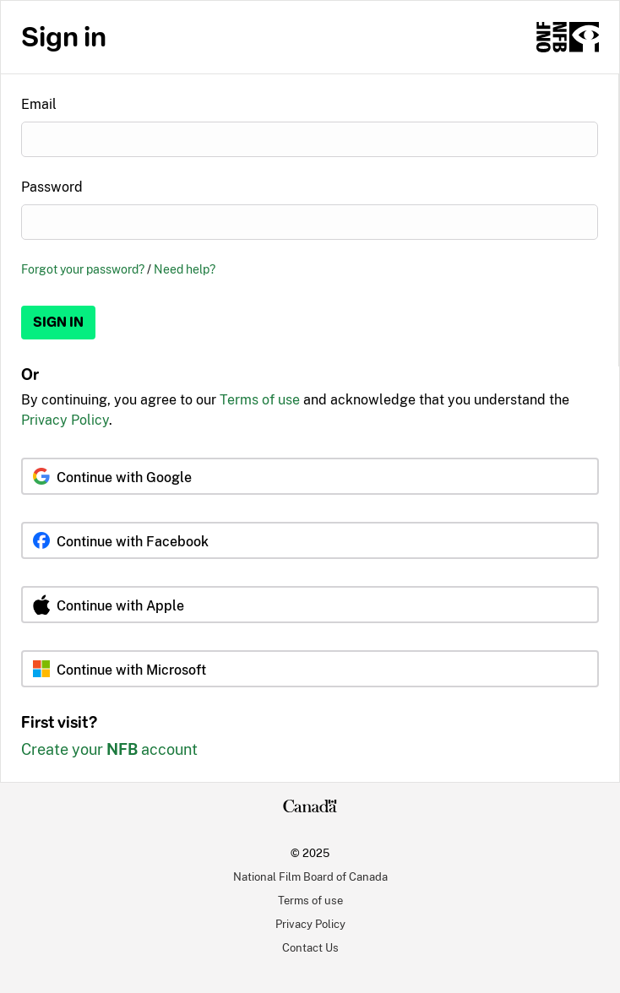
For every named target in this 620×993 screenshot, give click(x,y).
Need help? (184, 269)
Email (39, 104)
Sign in (58, 322)
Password (52, 187)
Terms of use (260, 400)
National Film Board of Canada (310, 876)
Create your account (109, 749)
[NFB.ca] (567, 37)
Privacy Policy (65, 420)
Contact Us (310, 947)
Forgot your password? (82, 269)
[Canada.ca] (310, 808)
